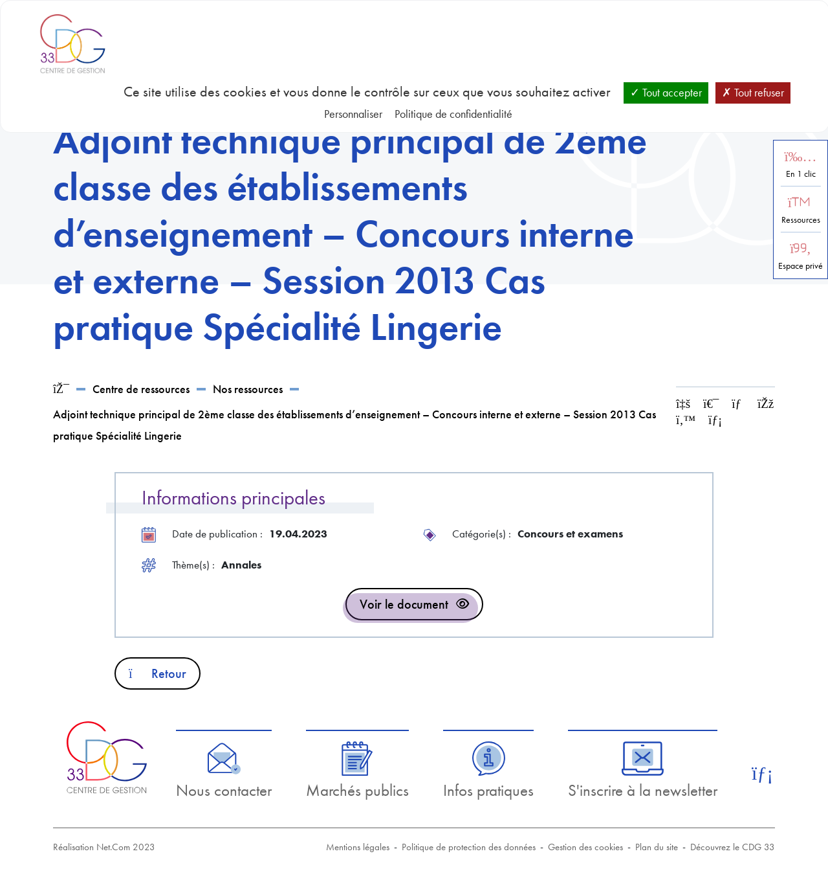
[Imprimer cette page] (711, 404)
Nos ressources (248, 388)
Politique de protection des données (469, 847)
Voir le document (404, 604)
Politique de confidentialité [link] (453, 113)
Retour (157, 673)
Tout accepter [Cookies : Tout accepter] (666, 92)
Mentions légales (357, 847)
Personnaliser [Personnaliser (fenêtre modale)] (353, 113)
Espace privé (800, 266)
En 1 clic (801, 174)
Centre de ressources (141, 388)
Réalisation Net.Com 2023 (104, 847)
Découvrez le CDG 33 (732, 847)
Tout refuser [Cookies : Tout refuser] (753, 92)
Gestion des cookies (585, 847)
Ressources (800, 220)
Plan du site (656, 847)
